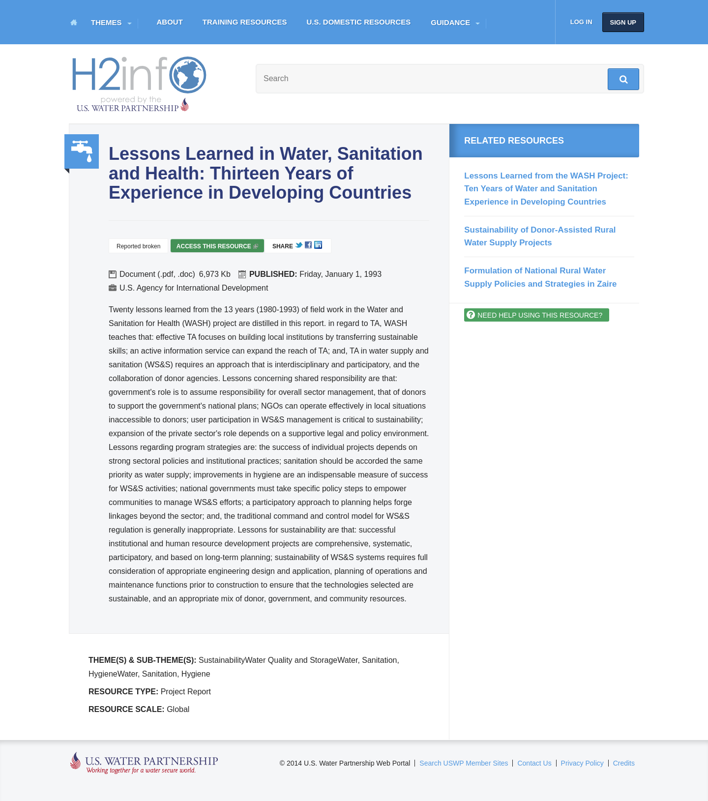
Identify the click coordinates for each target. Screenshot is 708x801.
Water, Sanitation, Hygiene (81, 151)
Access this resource (217, 247)
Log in (581, 22)
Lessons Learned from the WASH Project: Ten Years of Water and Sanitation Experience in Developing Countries (546, 189)
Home (74, 22)
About (170, 22)
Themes (106, 22)
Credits (624, 763)
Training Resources (245, 22)
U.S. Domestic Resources (359, 22)
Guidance (450, 22)
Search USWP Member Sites (463, 763)
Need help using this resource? (539, 315)
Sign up (623, 22)
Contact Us (534, 763)
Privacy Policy (582, 763)
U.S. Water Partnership (144, 763)
